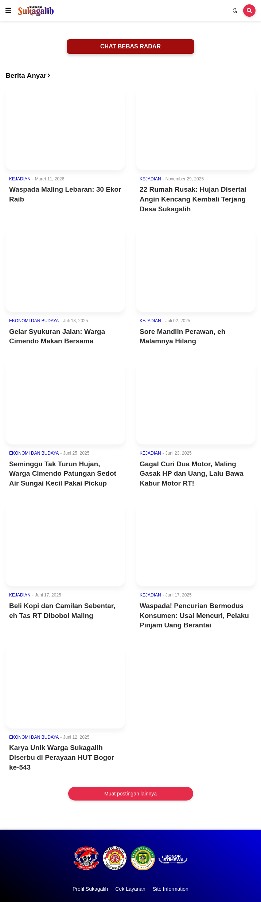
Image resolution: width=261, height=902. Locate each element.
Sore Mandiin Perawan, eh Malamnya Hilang (182, 336)
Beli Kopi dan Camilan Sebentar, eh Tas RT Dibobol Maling (62, 610)
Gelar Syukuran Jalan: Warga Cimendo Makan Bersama (57, 336)
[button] (8, 10)
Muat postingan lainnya (130, 794)
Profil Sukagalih (90, 889)
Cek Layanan (130, 889)
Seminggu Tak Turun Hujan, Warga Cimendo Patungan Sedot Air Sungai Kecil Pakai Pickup (62, 473)
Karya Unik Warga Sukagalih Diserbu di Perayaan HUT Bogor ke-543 (61, 757)
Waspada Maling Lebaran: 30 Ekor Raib (65, 194)
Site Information (170, 889)
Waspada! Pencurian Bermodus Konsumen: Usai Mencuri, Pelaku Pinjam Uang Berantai (194, 615)
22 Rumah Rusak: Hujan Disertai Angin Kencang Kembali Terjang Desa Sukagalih (193, 198)
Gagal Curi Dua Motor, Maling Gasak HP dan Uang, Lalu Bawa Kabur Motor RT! (192, 473)
